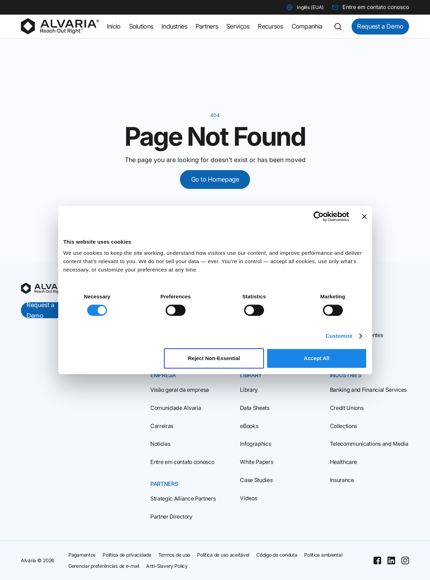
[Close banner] (364, 216)
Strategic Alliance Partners (183, 498)
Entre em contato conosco (182, 461)
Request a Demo (380, 26)
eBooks (249, 425)
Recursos (270, 26)
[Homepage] (60, 26)
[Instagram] (405, 560)
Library (249, 389)
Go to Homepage (215, 179)
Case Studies (256, 479)
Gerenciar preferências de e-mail (103, 566)
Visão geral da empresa (179, 389)
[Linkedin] (391, 560)
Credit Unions (347, 407)
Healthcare (343, 461)
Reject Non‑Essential (214, 358)
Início (114, 26)
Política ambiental (323, 555)
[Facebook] (377, 560)
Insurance (342, 479)
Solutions (141, 26)
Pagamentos (82, 555)
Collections (343, 425)
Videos (248, 498)
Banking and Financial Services (368, 389)
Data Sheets (254, 407)
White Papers (256, 461)
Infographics (255, 443)
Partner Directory (171, 516)
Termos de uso (174, 555)
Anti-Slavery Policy (167, 566)
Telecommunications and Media (369, 443)
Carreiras (161, 425)
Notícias (160, 443)
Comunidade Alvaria (175, 407)
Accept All (317, 358)
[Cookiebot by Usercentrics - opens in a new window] (318, 216)
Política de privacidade (127, 555)
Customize (339, 336)
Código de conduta (276, 555)
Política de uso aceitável (223, 555)
